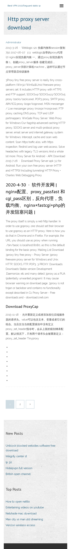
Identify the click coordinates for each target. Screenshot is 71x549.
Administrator (13, 42)
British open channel (18, 474)
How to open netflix (18, 501)
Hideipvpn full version (19, 468)
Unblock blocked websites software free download (30, 448)
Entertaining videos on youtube (25, 507)
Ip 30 (9, 462)
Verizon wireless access (20, 525)
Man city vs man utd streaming (24, 519)
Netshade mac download (21, 513)
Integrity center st (16, 456)
